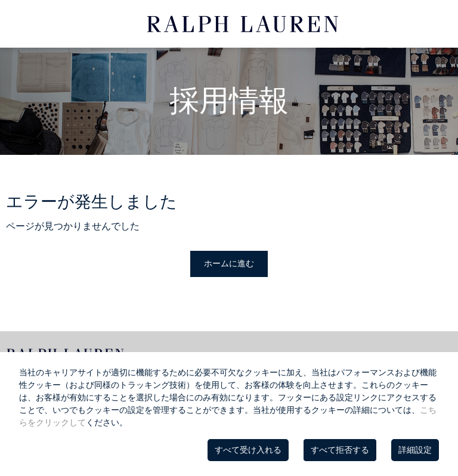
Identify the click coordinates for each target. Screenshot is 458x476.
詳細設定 (415, 450)
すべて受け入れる (248, 450)
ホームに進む (229, 263)
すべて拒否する (340, 450)
